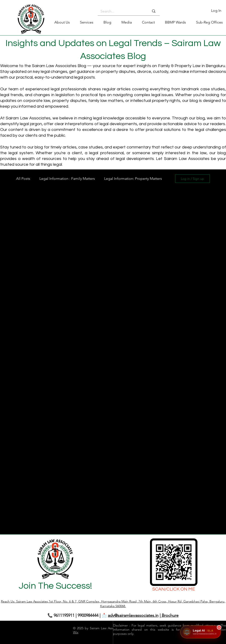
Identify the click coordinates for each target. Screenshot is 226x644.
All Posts (23, 178)
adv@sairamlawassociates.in (133, 615)
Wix (75, 632)
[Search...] (121, 11)
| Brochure (169, 615)
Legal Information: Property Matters (133, 178)
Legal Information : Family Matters (67, 178)
